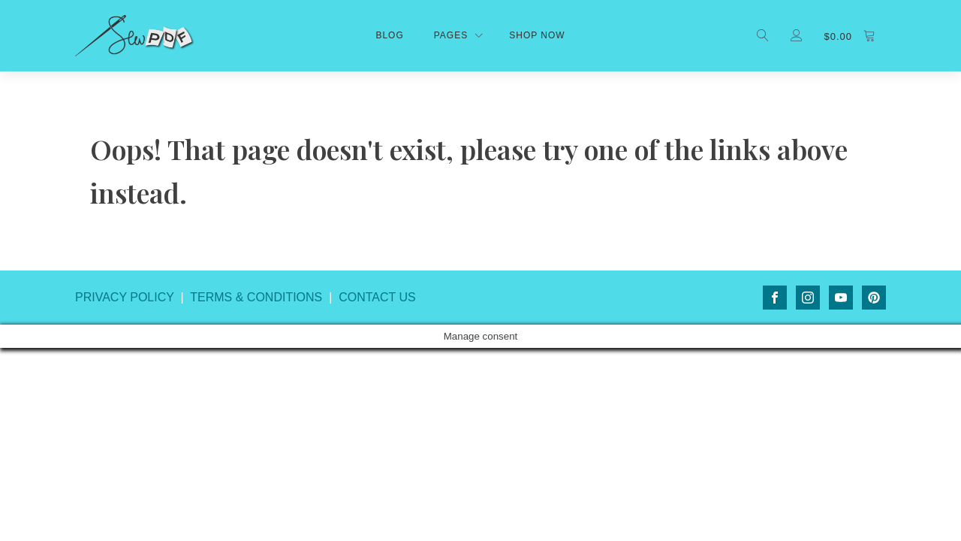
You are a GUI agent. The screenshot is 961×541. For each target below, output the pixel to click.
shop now (537, 35)
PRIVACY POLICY (124, 297)
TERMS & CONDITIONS (256, 297)
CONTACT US (377, 297)
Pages (451, 35)
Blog (389, 35)
